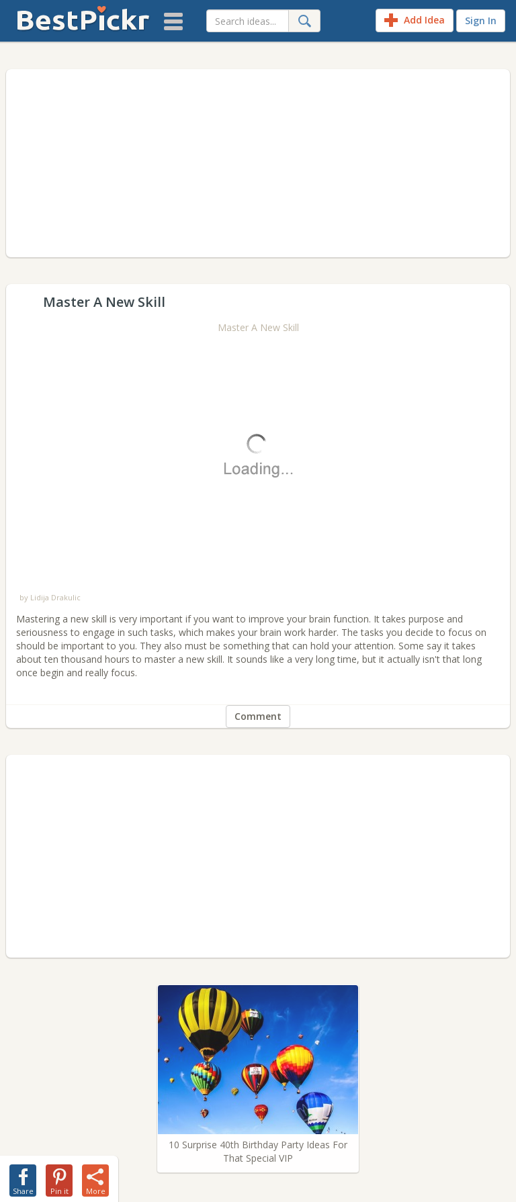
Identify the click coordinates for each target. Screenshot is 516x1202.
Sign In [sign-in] (481, 20)
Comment (258, 716)
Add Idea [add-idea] (414, 20)
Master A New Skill (258, 327)
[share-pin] (59, 1177)
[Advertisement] (258, 163)
